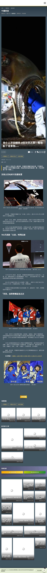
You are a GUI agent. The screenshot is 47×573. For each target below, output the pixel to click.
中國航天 (5, 156)
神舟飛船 (20, 156)
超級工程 (8, 13)
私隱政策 (31, 569)
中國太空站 (13, 156)
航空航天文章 (5, 426)
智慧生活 (3, 13)
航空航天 (13, 8)
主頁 (2, 8)
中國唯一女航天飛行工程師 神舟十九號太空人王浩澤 (27, 356)
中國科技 (7, 8)
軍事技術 (19, 13)
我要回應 (23, 396)
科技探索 (24, 13)
